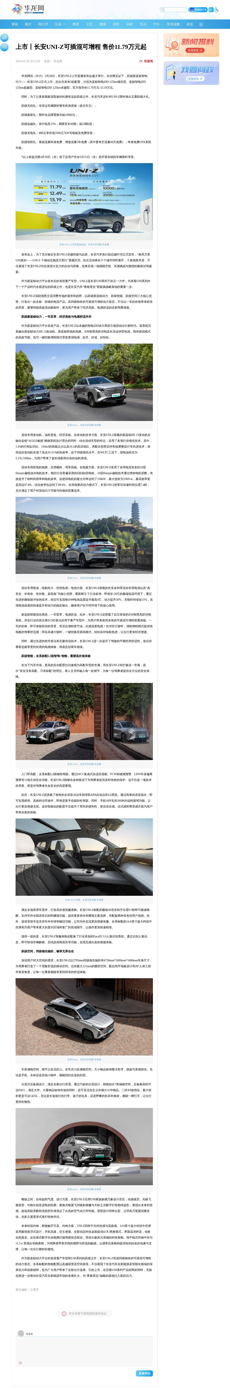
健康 (102, 24)
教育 (76, 24)
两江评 (43, 24)
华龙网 (57, 61)
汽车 (156, 24)
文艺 (89, 24)
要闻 (14, 24)
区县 (58, 24)
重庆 (28, 24)
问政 (129, 24)
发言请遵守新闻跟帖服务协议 (84, 1314)
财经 (116, 24)
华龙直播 (173, 24)
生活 (143, 24)
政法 (190, 24)
